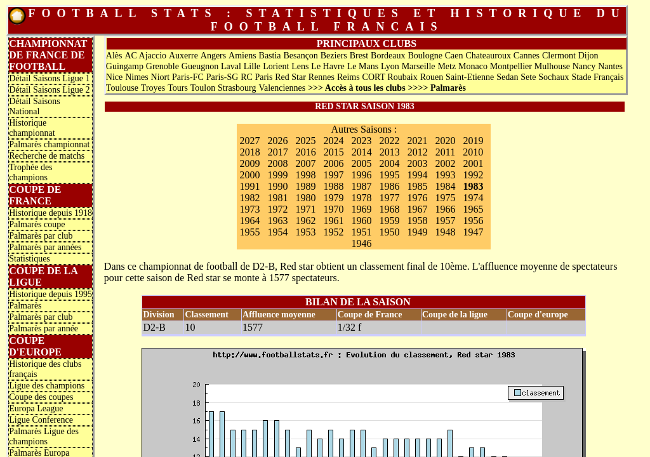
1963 (277, 220)
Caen (454, 55)
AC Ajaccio (145, 55)
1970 (333, 209)
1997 (333, 174)
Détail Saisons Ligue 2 (49, 90)
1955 (249, 232)
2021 (417, 140)
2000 (249, 174)
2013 (390, 152)
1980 (305, 197)
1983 (473, 186)
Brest (359, 55)
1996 (361, 174)
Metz (446, 66)
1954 (277, 232)
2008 (277, 163)
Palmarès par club (40, 236)
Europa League (36, 408)
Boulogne (425, 55)
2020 (445, 140)
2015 (334, 152)
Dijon (588, 55)
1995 (389, 174)
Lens (299, 66)
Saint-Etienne (470, 77)
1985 (417, 186)
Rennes (321, 77)
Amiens (242, 55)
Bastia (270, 55)
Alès (114, 55)
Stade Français (597, 77)
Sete (528, 77)
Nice (114, 77)
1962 (305, 220)
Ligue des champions (46, 385)
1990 (277, 186)
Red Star (290, 77)
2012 (418, 152)
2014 (362, 152)
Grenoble (162, 66)
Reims (348, 77)
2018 (250, 152)
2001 (473, 163)
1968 (389, 209)
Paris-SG (222, 77)
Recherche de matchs (46, 156)
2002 (445, 163)
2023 (361, 140)
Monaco (473, 66)
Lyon (390, 66)
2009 (249, 163)
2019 (473, 140)
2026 (277, 140)
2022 (389, 140)
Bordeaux (388, 55)
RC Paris (256, 77)
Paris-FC (188, 77)
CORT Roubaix (390, 77)
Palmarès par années (45, 247)
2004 (389, 163)
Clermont (559, 55)
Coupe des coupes (41, 397)
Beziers (334, 55)
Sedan (507, 77)
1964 (249, 220)
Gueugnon (200, 66)
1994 (417, 174)
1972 (277, 209)
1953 (305, 232)
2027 (249, 140)
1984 (445, 186)
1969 (361, 209)
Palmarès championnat (49, 144)
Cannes (527, 55)
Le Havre (327, 66)
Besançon (300, 55)
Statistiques (29, 258)
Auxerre (183, 55)
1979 (333, 197)
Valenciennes (281, 88)
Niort (160, 77)
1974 (473, 197)
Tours (178, 88)
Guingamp (124, 66)
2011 (445, 152)
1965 (473, 209)
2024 (333, 140)
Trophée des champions (30, 172)
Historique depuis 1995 (50, 294)
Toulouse (122, 88)
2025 (305, 140)
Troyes (153, 88)
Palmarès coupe (37, 224)
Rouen (432, 77)
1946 (361, 243)
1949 (417, 232)
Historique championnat (32, 128)
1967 (417, 209)
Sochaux (553, 77)
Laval (231, 66)
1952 (333, 232)
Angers (213, 55)
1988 (333, 186)
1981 (277, 197)
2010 (473, 152)
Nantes (610, 66)
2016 (306, 152)
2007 (305, 163)
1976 (417, 197)
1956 (473, 220)
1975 (445, 197)
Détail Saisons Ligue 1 (49, 78)
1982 (249, 197)
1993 (445, 174)
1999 (277, 174)
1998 (305, 174)
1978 (361, 197)
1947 (473, 232)
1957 (445, 220)
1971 (305, 209)
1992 (473, 174)
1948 (445, 232)
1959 (389, 220)
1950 (389, 232)
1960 (361, 220)
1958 (417, 220)
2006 (333, 163)
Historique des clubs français (45, 369)
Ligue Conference (41, 420)
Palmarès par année (43, 328)
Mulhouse (552, 66)
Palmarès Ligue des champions (44, 436)
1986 (389, 186)
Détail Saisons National (34, 106)
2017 (278, 152)
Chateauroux (488, 55)
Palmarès (25, 305)
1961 (333, 220)
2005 (361, 163)
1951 (361, 232)
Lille (252, 66)
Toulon (202, 88)
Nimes (137, 77)
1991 (249, 186)
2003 (417, 163)
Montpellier (511, 66)
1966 (445, 209)
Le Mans (362, 66)
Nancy (584, 66)
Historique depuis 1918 (50, 213)
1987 (361, 186)
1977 (389, 197)
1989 (305, 186)
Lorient (276, 66)
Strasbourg (237, 88)
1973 (249, 209)
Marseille (418, 66)
